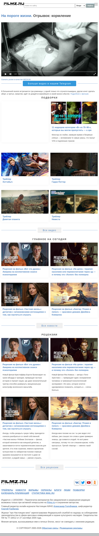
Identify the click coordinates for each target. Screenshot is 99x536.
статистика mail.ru (43, 493)
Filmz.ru (51, 502)
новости (21, 490)
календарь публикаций (15, 493)
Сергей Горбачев (10, 509)
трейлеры (7, 490)
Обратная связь (50, 528)
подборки (79, 490)
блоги (57, 490)
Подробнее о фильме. (79, 94)
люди (67, 490)
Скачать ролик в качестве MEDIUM (16, 79)
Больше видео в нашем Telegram (49, 83)
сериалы (46, 490)
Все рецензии (49, 467)
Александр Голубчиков (65, 506)
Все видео (49, 230)
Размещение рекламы (71, 528)
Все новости (50, 325)
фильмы (33, 490)
